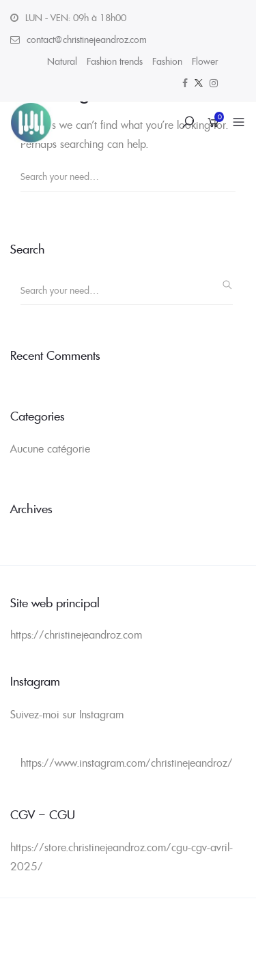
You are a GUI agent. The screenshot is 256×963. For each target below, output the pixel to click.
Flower (205, 61)
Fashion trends (115, 61)
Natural (62, 61)
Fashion (167, 61)
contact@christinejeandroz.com (87, 39)
